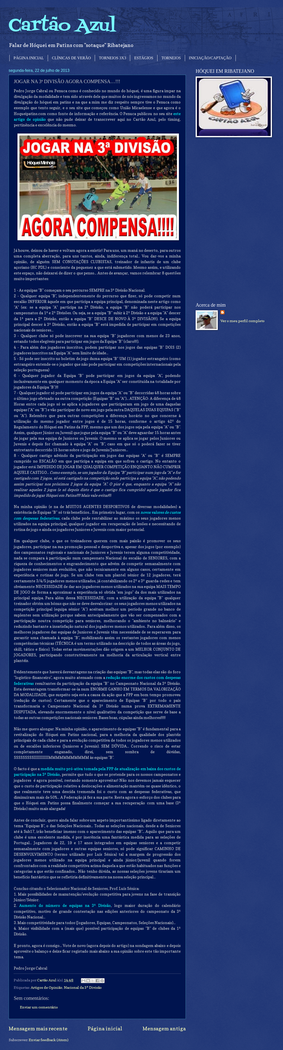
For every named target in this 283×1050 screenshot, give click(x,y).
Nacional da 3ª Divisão (83, 987)
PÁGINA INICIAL (29, 58)
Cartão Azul (62, 26)
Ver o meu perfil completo (242, 321)
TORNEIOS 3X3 (112, 58)
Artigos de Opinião (46, 987)
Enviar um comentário (39, 1007)
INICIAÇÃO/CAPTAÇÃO (210, 58)
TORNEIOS (171, 58)
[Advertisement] (226, 220)
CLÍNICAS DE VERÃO (71, 58)
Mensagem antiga (164, 1028)
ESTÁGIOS (143, 58)
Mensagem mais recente (38, 1028)
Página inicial (105, 1028)
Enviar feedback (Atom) (48, 1040)
